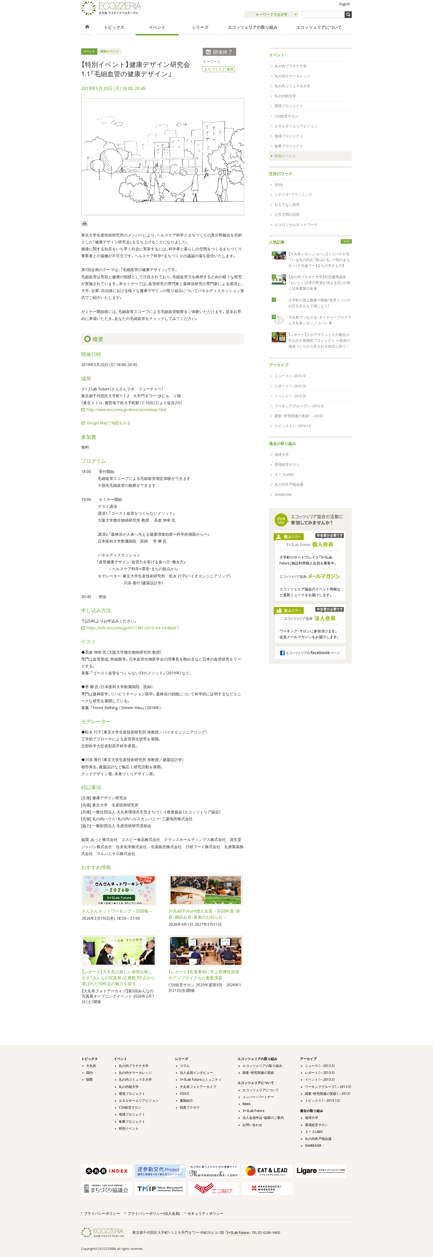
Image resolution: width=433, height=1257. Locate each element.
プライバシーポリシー (102, 1213)
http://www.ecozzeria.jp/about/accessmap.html (126, 409)
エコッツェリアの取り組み (253, 27)
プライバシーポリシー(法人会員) (154, 1213)
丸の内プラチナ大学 (290, 66)
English (344, 4)
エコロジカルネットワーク (296, 225)
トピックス (114, 27)
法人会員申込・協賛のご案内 (263, 1118)
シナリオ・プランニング (293, 195)
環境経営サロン (287, 464)
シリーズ (200, 27)
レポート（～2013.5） (290, 386)
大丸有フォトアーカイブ (198, 1087)
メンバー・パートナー (258, 1097)
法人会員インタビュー (196, 1073)
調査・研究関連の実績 (258, 1073)
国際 (89, 1080)
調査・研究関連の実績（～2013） (298, 416)
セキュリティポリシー (205, 1213)
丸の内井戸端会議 (288, 484)
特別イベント (110, 51)
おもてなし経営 (287, 205)
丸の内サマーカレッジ (292, 76)
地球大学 (281, 455)
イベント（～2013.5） (290, 396)
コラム (185, 1066)
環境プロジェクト (288, 106)
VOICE (184, 1094)
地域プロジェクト (288, 136)
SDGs (278, 185)
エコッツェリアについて (319, 27)
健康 (230, 69)
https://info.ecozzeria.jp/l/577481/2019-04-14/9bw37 (133, 628)
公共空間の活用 (287, 214)
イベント (157, 27)
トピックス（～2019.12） (293, 426)
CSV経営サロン (286, 116)
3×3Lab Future (253, 1111)
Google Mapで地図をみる (109, 423)
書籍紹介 (186, 1101)
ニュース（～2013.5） (290, 376)
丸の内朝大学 (285, 96)
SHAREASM (283, 495)
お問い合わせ (252, 1125)
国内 (89, 1073)
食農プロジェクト (288, 146)
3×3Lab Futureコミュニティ (200, 1080)
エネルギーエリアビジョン (296, 126)
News (246, 1104)
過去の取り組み (282, 443)
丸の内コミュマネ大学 (292, 86)
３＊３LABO (284, 474)
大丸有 (91, 1066)
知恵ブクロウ (190, 1107)
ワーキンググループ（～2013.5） (299, 406)
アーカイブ (278, 365)
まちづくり (213, 69)
